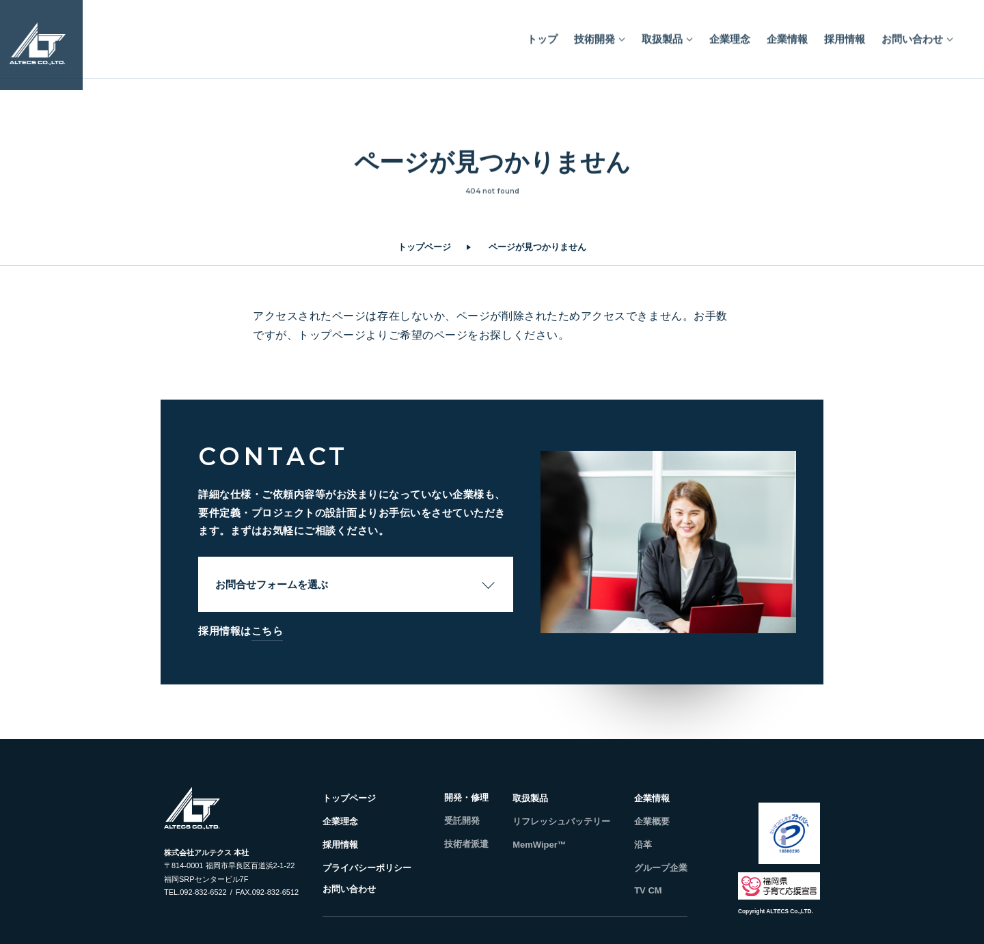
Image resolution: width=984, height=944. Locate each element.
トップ (542, 34)
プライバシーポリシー (367, 868)
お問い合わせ (912, 34)
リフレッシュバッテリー (561, 821)
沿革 (643, 844)
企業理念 (729, 34)
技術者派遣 (466, 844)
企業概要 (652, 821)
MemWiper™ (539, 844)
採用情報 (844, 34)
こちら (267, 631)
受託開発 (462, 821)
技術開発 (594, 34)
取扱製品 (662, 34)
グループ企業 (660, 868)
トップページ (424, 247)
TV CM (647, 890)
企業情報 (787, 34)
